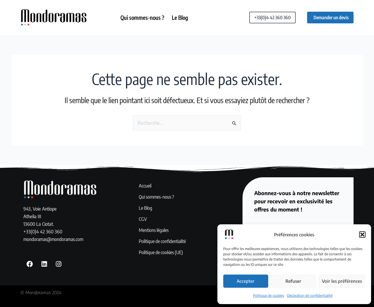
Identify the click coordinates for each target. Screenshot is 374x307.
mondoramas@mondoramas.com (54, 239)
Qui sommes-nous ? (143, 17)
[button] (362, 234)
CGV (143, 219)
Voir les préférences (342, 281)
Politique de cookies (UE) (162, 252)
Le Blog (181, 17)
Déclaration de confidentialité (310, 295)
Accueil (145, 186)
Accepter (245, 281)
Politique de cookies (268, 295)
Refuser (293, 281)
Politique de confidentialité (163, 241)
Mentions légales (154, 230)
